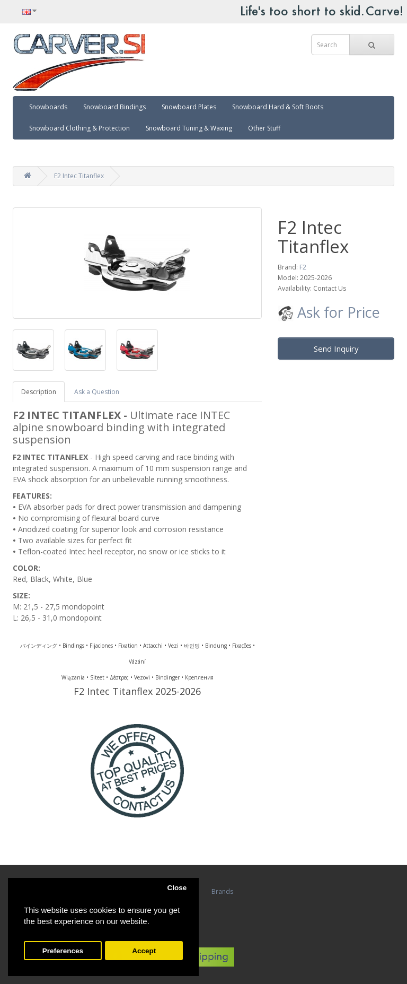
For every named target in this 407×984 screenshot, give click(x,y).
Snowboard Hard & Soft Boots (277, 106)
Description (38, 391)
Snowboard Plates (189, 106)
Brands (222, 891)
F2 (302, 267)
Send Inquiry (336, 348)
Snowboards (48, 106)
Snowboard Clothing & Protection (79, 128)
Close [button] (177, 888)
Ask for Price (329, 312)
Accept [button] (144, 951)
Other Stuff (264, 128)
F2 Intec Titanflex (79, 175)
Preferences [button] (62, 951)
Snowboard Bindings (114, 106)
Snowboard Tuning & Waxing (189, 128)
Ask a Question (96, 391)
